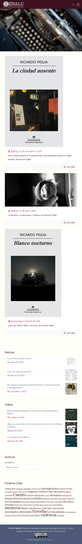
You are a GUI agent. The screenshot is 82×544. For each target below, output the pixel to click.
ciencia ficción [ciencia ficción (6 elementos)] (65, 488)
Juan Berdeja (16, 321)
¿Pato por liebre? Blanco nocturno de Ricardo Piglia (31, 325)
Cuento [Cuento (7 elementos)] (9, 495)
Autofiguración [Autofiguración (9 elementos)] (50, 488)
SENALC (15, 151)
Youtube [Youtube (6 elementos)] (60, 515)
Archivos (9, 462)
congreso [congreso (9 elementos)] (32, 491)
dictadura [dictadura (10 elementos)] (56, 495)
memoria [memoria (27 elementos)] (12, 507)
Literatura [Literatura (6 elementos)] (41, 501)
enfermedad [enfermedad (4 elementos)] (67, 496)
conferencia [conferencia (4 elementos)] (22, 492)
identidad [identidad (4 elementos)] (70, 499)
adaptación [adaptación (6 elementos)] (10, 488)
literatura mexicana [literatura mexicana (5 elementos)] (44, 505)
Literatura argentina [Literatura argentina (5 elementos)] (54, 502)
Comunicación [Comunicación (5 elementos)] (11, 492)
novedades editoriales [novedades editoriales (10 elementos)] (18, 511)
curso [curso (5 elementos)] (47, 495)
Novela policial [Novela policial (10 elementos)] (55, 511)
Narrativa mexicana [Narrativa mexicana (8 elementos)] (53, 508)
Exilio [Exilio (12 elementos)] (38, 498)
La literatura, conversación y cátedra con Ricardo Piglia (32, 215)
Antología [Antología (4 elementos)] (19, 489)
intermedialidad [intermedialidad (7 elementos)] (13, 501)
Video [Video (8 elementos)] (37, 515)
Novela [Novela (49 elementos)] (39, 511)
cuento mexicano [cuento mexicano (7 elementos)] (35, 495)
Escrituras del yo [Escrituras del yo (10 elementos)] (24, 498)
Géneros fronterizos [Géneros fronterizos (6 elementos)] (52, 498)
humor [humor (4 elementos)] (64, 499)
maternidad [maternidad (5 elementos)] (57, 505)
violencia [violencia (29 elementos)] (48, 515)
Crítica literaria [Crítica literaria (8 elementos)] (55, 491)
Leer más (70, 167)
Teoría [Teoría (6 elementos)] (15, 515)
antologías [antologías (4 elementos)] (27, 489)
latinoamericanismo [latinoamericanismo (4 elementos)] (28, 502)
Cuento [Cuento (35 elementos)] (19, 494)
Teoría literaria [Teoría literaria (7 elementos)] (26, 515)
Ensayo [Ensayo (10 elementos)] (9, 498)
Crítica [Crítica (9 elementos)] (42, 491)
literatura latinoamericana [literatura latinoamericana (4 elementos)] (26, 505)
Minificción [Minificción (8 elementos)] (27, 508)
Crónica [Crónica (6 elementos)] (67, 491)
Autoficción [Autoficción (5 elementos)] (36, 489)
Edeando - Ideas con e (47, 539)
